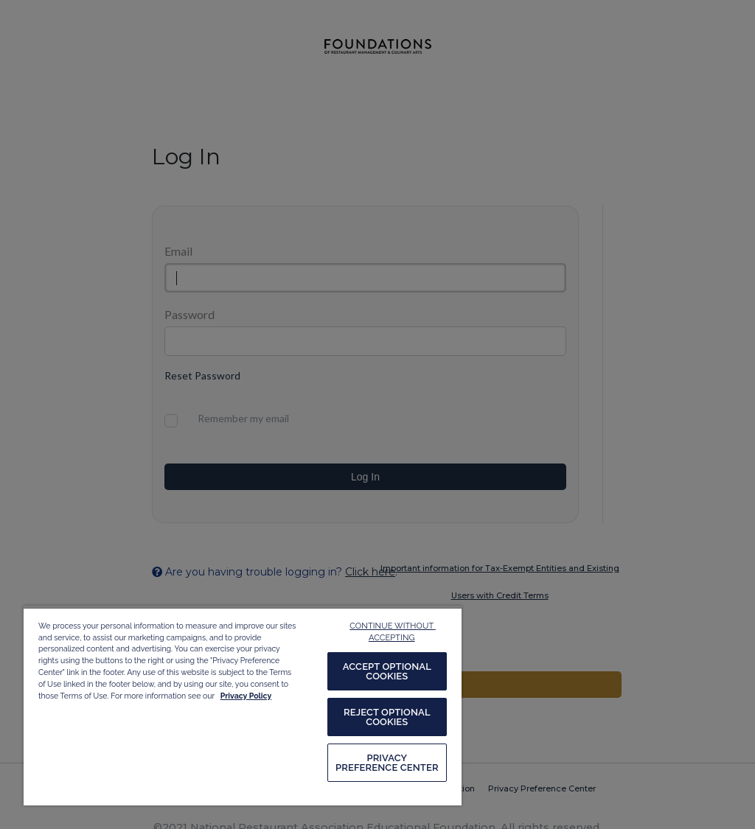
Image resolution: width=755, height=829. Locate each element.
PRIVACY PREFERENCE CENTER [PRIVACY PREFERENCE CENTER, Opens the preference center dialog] (387, 762)
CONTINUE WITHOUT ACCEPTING (392, 632)
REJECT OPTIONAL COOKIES (387, 717)
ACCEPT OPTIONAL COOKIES (387, 671)
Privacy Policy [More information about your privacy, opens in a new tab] (245, 695)
